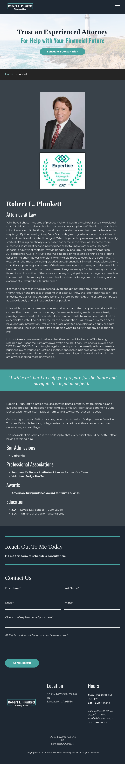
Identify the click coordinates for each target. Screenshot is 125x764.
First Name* (13, 588)
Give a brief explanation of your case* (29, 617)
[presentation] (30, 649)
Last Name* (71, 588)
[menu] (118, 7)
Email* (9, 602)
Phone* (68, 602)
